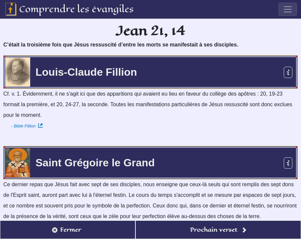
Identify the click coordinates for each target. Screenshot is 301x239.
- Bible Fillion (26, 125)
